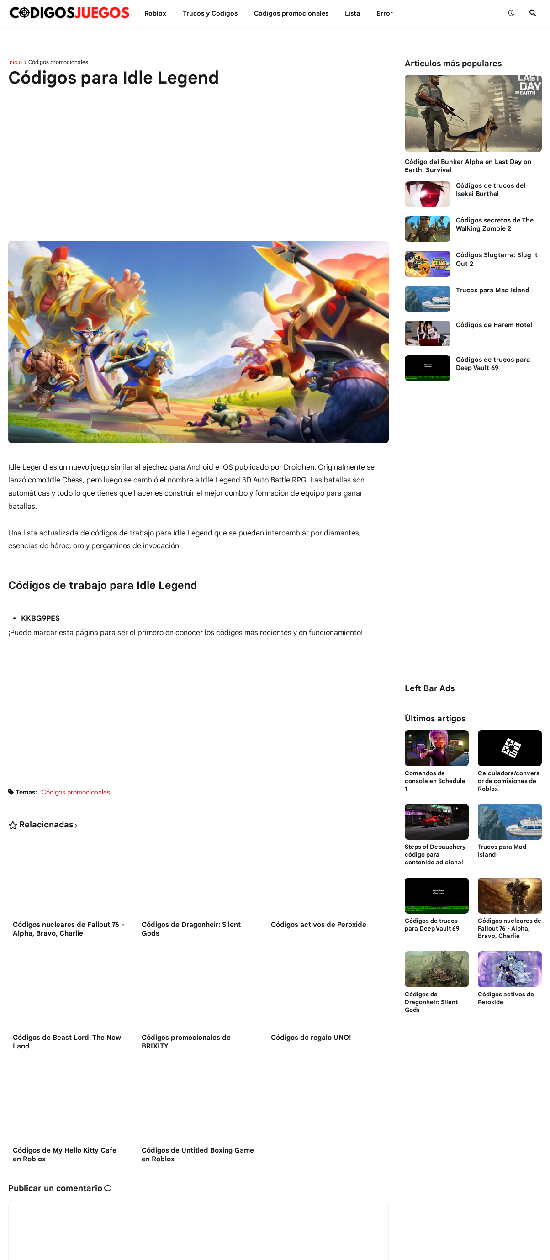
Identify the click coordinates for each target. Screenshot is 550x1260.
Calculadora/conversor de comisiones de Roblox (508, 781)
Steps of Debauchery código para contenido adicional (435, 854)
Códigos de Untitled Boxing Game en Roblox (198, 1156)
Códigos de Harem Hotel (494, 325)
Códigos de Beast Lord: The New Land (67, 1043)
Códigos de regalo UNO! (311, 1038)
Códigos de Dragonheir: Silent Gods (191, 929)
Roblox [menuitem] (155, 13)
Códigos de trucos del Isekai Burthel (490, 189)
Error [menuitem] (384, 13)
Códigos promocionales (58, 62)
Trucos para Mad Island (492, 290)
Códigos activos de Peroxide (318, 925)
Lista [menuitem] (352, 13)
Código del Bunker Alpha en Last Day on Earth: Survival (468, 166)
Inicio (15, 62)
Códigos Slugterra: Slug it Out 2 (497, 259)
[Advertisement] (198, 165)
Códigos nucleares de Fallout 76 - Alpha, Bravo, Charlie (68, 929)
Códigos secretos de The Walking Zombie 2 (495, 224)
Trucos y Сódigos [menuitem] (210, 13)
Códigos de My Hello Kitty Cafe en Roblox (64, 1156)
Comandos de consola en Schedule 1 (435, 781)
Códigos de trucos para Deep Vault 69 (493, 363)
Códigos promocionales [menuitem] (291, 13)
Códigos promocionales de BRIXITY (186, 1043)
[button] (511, 13)
